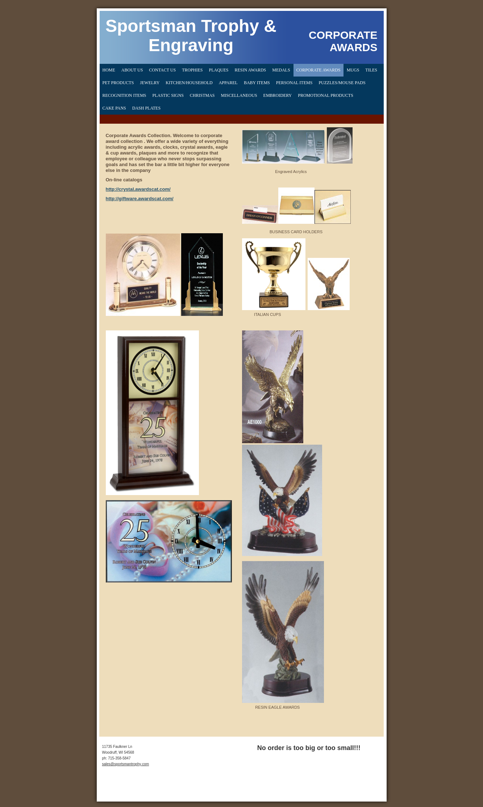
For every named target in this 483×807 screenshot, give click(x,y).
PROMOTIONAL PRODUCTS (325, 95)
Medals (281, 70)
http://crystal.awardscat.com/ (138, 189)
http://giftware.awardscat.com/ (140, 198)
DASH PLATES (146, 108)
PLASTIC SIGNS (168, 95)
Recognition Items (124, 95)
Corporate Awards (318, 70)
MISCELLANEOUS (239, 95)
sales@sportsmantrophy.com (125, 764)
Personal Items (294, 82)
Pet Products (118, 82)
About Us (132, 70)
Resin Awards (250, 70)
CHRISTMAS (202, 95)
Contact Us (162, 70)
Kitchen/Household (189, 82)
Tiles (371, 70)
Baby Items (257, 82)
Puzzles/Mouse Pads (341, 82)
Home (109, 70)
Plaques (218, 70)
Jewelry (149, 82)
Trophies (192, 70)
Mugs (353, 70)
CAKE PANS (114, 108)
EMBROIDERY (277, 95)
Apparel (228, 82)
